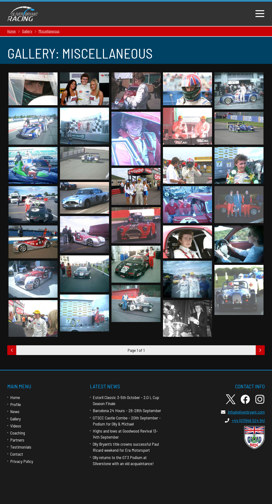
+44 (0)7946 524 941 (245, 420)
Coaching (17, 432)
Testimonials (20, 447)
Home (15, 397)
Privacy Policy (21, 461)
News (14, 411)
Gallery (15, 418)
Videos (15, 425)
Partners (17, 440)
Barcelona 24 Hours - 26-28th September (127, 410)
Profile (15, 404)
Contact (16, 454)
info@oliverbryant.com (243, 412)
